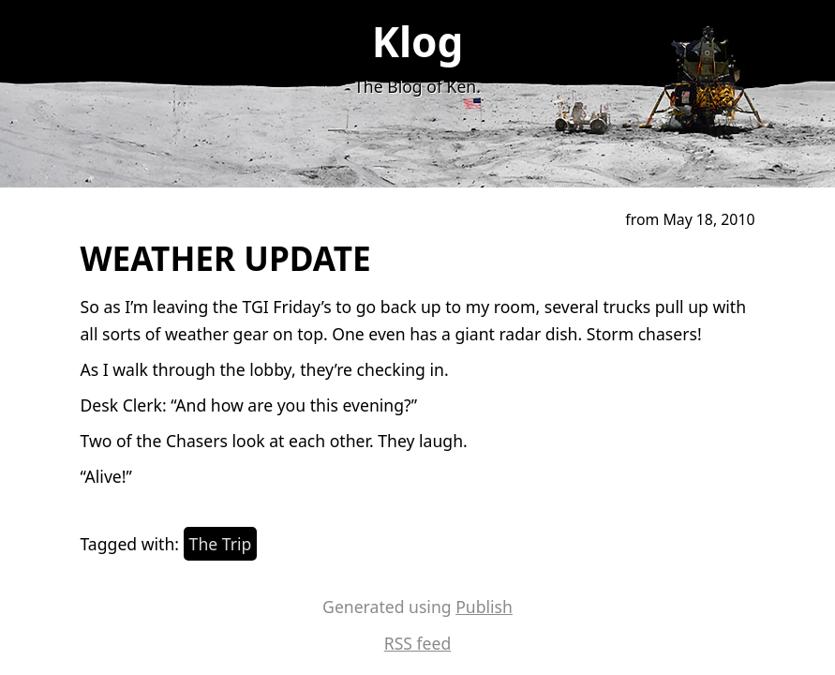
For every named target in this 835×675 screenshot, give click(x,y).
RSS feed (418, 643)
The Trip (220, 543)
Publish (484, 606)
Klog (418, 41)
